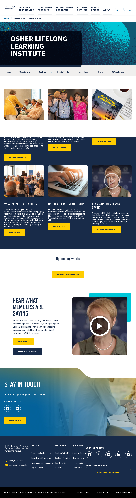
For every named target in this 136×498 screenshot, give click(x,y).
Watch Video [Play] (23, 341)
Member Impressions (106, 229)
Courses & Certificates (41, 453)
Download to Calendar (68, 274)
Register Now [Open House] (59, 147)
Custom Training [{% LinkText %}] (62, 458)
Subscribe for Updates (108, 472)
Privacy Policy (83, 492)
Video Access (84, 72)
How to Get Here (63, 72)
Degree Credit (37, 468)
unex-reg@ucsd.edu (15, 465)
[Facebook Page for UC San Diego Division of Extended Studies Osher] (7, 408)
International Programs (42, 463)
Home (6, 18)
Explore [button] (35, 445)
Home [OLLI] (8, 72)
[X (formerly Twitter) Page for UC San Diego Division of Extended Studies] (99, 454)
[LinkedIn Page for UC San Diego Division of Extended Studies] (118, 454)
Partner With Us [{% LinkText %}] (62, 453)
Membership (44, 72)
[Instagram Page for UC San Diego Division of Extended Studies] (108, 454)
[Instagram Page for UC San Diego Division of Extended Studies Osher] (17, 408)
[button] (100, 326)
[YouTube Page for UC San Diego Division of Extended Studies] (128, 454)
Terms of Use (102, 492)
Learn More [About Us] (14, 232)
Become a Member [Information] (17, 157)
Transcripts (77, 463)
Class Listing (24, 72)
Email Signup (15, 420)
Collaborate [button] (62, 445)
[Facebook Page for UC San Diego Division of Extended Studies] (89, 454)
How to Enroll (78, 458)
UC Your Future (118, 72)
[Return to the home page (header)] (9, 7)
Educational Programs (41, 458)
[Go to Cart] (130, 10)
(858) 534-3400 (13, 460)
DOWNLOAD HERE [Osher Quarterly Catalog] (104, 141)
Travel (100, 72)
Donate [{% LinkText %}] (58, 468)
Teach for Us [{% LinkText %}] (60, 463)
